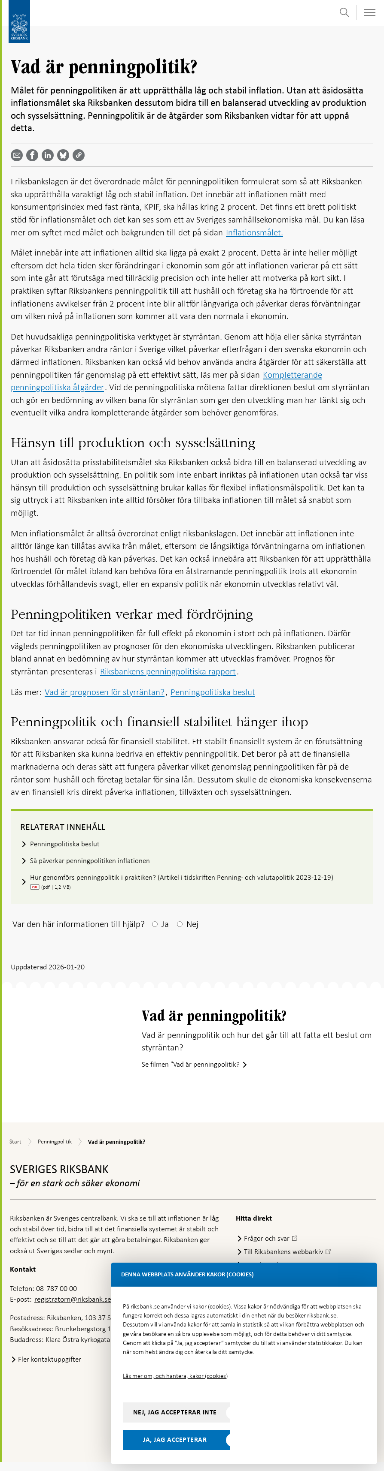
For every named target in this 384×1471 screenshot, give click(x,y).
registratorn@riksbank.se (72, 1308)
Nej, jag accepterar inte (175, 1412)
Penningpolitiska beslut (213, 692)
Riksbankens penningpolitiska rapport (168, 671)
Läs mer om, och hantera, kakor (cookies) (175, 1376)
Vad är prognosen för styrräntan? (105, 692)
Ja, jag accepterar (175, 1439)
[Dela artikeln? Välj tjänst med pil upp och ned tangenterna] (49, 155)
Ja (165, 925)
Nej (192, 925)
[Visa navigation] (369, 12)
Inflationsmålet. (254, 232)
